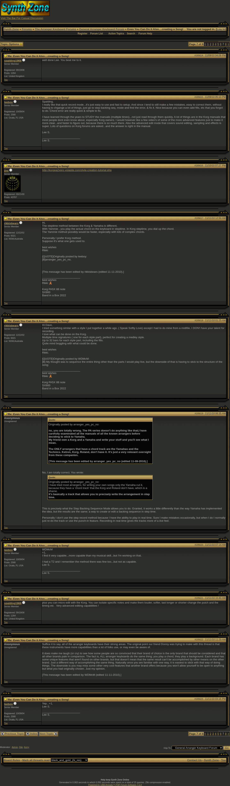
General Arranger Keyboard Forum (101, 29)
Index (31, 733)
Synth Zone (11, 29)
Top (6, 80)
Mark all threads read (36, 760)
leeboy (8, 102)
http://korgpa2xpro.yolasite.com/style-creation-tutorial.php (77, 170)
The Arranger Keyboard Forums (55, 29)
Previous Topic (12, 733)
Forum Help (145, 33)
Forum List (96, 33)
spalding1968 (12, 60)
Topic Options (11, 44)
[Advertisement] (154, 10)
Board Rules (12, 760)
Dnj (6, 170)
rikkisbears (11, 223)
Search (131, 33)
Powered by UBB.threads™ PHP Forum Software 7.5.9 (115, 785)
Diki (21, 747)
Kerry (26, 747)
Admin (15, 747)
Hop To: (167, 748)
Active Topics (116, 33)
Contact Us (194, 760)
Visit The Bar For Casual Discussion (22, 18)
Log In (221, 29)
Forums (27, 29)
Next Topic (48, 733)
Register (82, 33)
